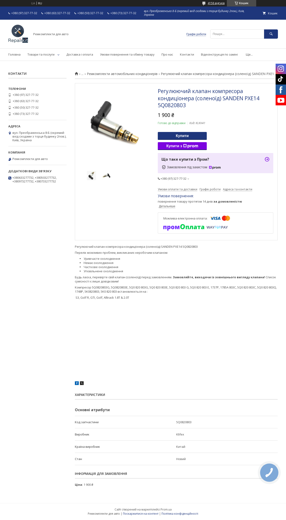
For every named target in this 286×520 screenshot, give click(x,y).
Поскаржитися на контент (140, 514)
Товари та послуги (41, 54)
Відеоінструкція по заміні (219, 54)
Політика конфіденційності (179, 514)
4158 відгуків (216, 3)
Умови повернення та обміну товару (127, 54)
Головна (14, 54)
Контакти (187, 54)
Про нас (167, 54)
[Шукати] (271, 33)
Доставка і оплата (79, 54)
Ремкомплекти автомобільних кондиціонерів (122, 74)
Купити (182, 136)
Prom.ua (166, 509)
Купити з (182, 146)
